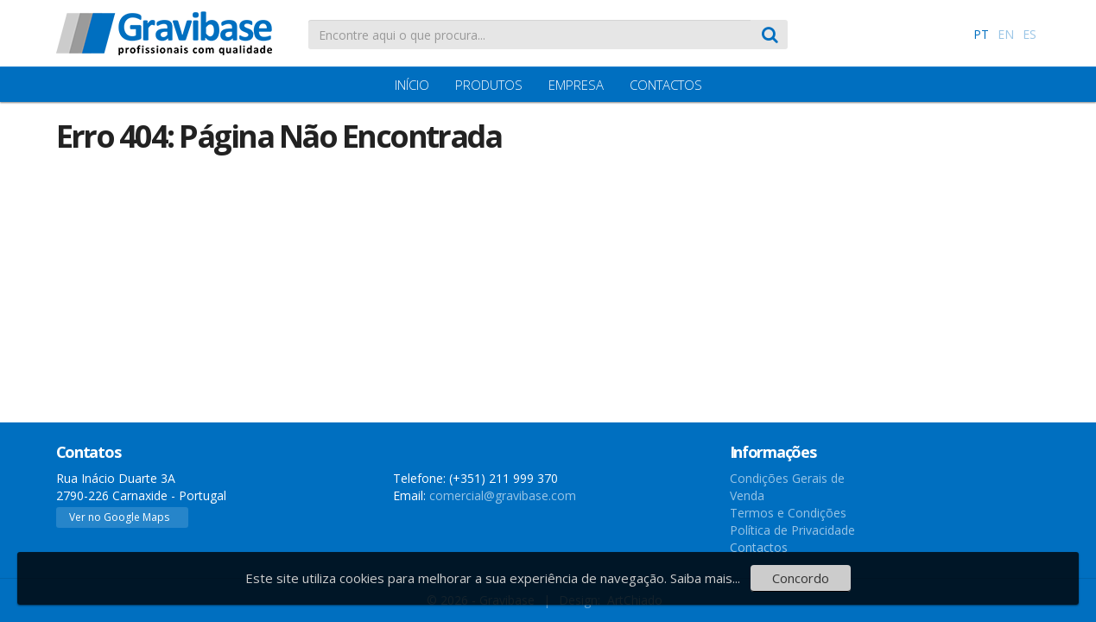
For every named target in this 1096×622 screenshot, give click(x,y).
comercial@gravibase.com (502, 495)
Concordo (800, 578)
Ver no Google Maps (119, 517)
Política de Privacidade (792, 530)
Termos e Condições (788, 513)
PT (981, 34)
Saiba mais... (705, 578)
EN (1006, 34)
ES (1029, 34)
